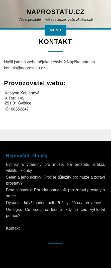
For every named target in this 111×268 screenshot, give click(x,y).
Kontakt (13, 228)
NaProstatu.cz (55, 11)
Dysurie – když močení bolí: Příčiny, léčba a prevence (53, 203)
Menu (55, 30)
